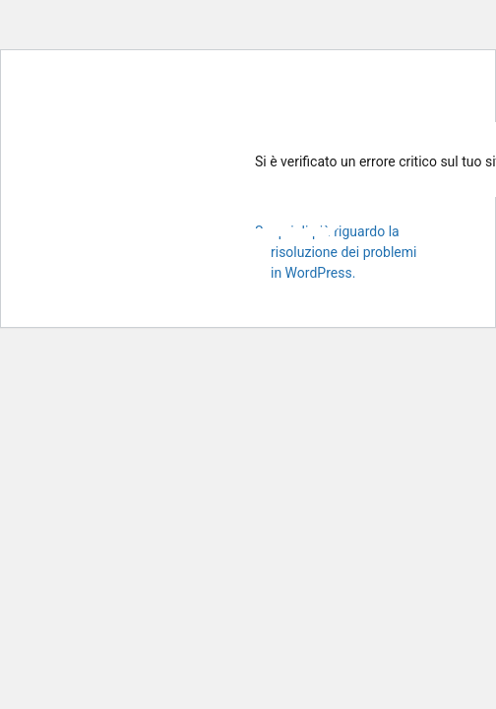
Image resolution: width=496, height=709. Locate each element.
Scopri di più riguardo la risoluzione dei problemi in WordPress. (335, 252)
